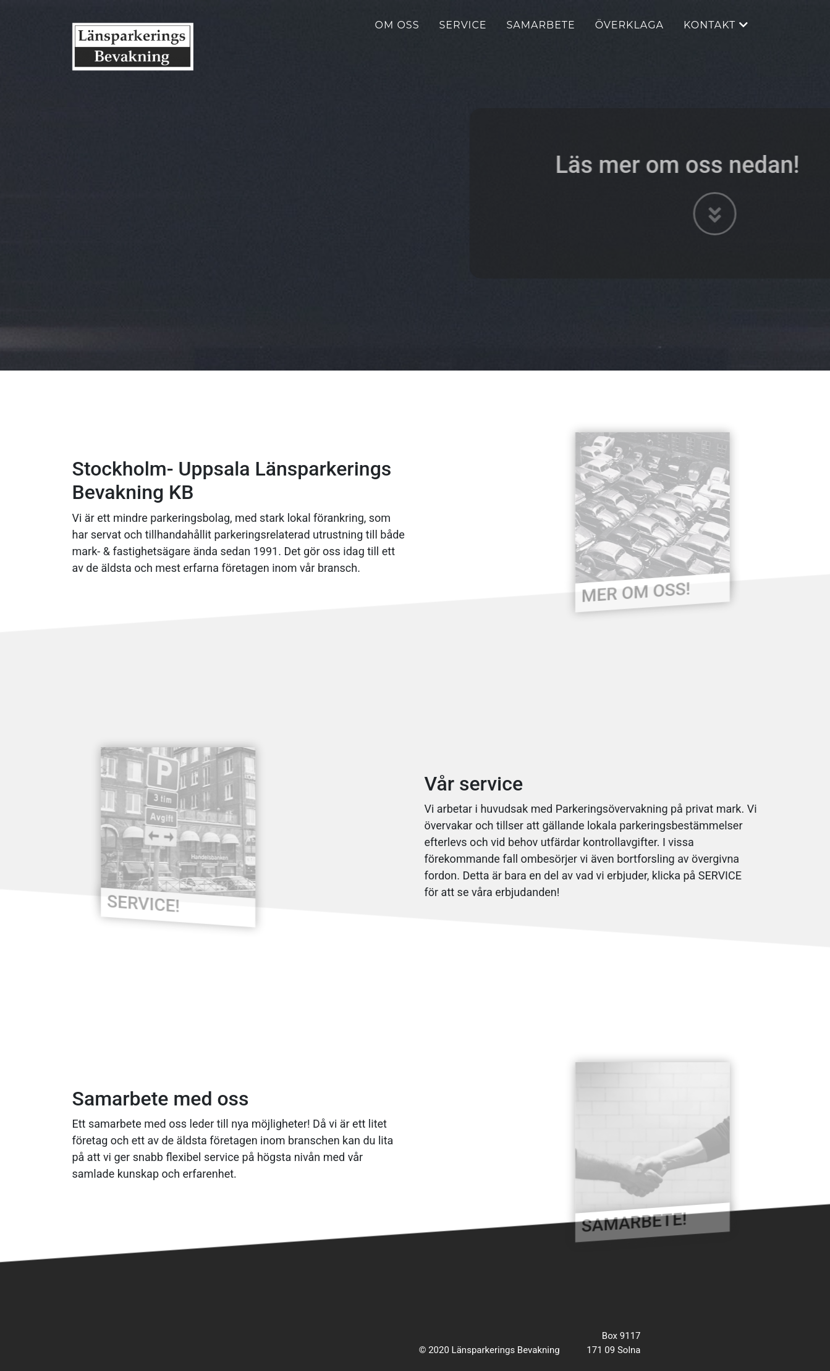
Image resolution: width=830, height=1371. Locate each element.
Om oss (397, 34)
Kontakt (716, 34)
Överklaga (629, 34)
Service (463, 34)
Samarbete (540, 34)
